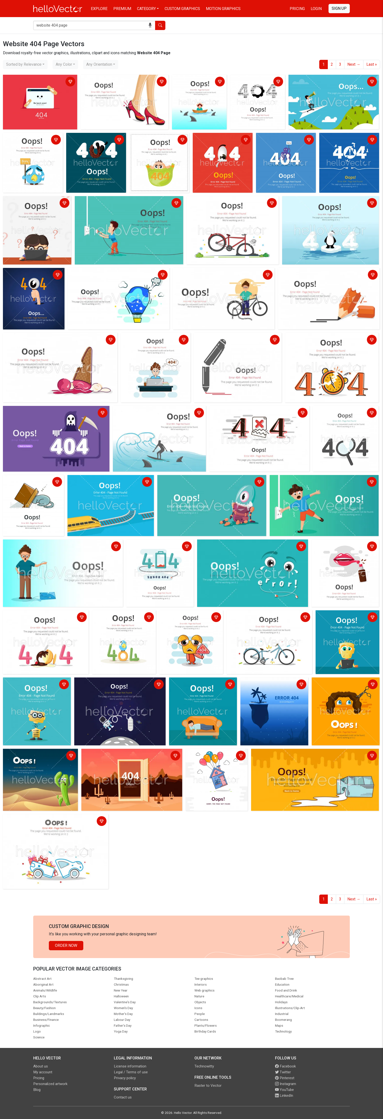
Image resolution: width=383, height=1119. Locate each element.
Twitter (283, 1072)
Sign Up (339, 8)
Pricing (297, 8)
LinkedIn (284, 1095)
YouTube (284, 1089)
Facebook (285, 1066)
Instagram (285, 1084)
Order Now (66, 945)
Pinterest (284, 1078)
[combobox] (25, 64)
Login (316, 8)
